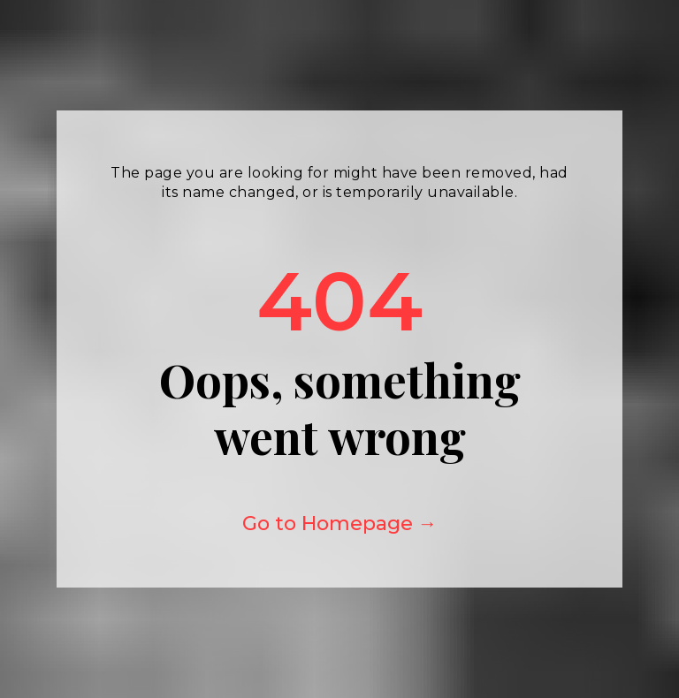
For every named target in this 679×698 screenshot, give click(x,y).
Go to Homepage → (340, 523)
